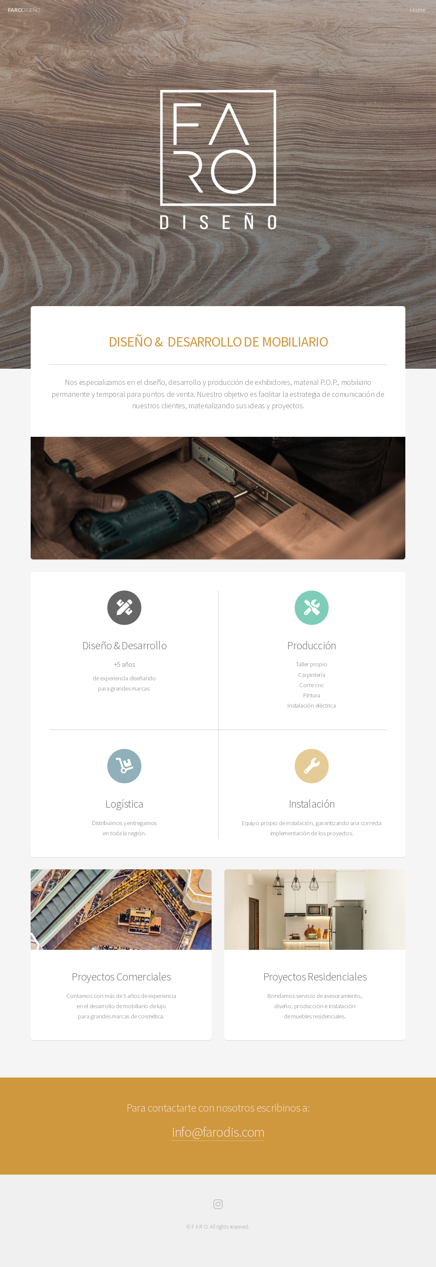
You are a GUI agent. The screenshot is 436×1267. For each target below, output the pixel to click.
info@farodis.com (218, 1132)
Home (417, 10)
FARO (15, 10)
